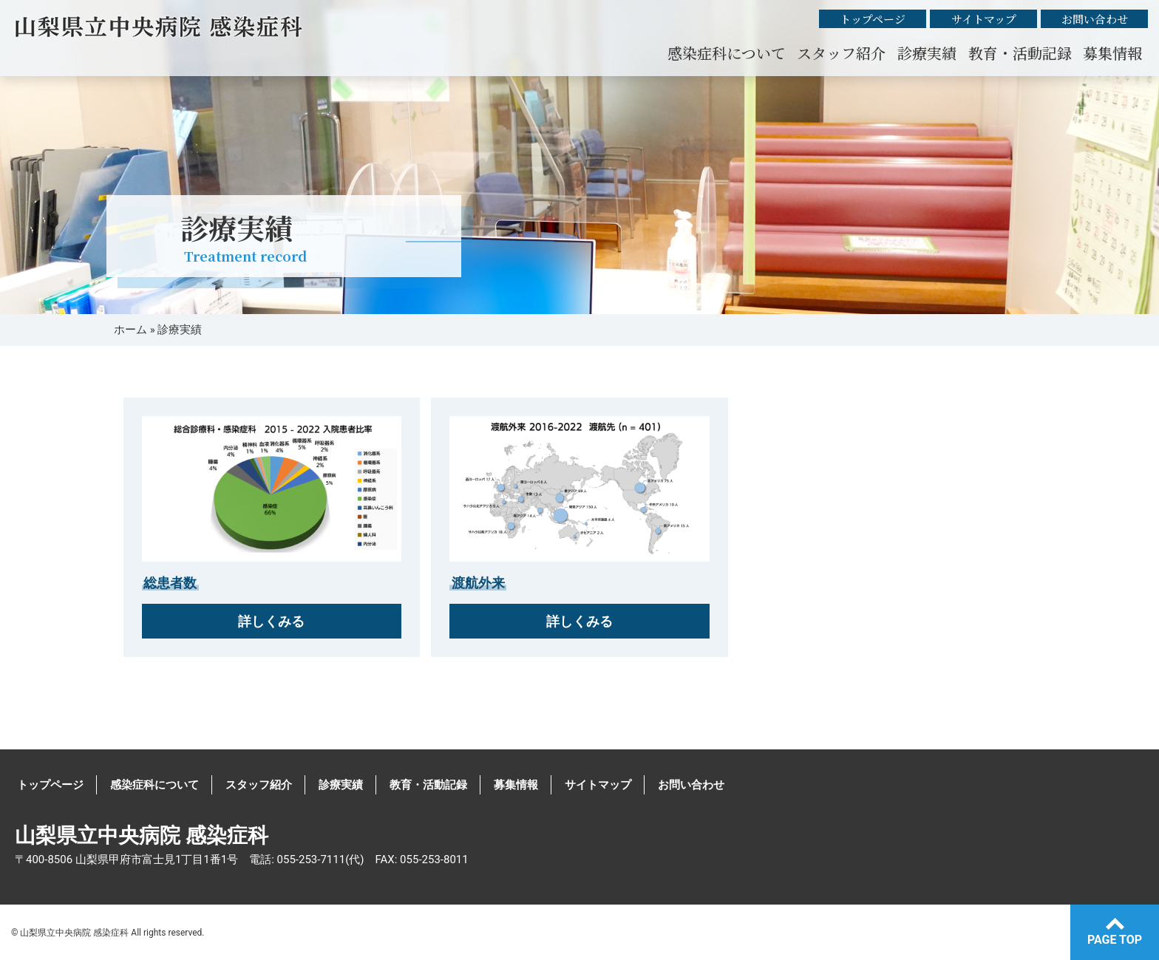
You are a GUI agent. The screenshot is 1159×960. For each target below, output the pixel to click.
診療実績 (926, 53)
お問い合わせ (1094, 19)
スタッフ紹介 (841, 53)
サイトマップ (983, 19)
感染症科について (726, 53)
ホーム (130, 329)
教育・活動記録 (1020, 53)
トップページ (872, 19)
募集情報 (1112, 53)
